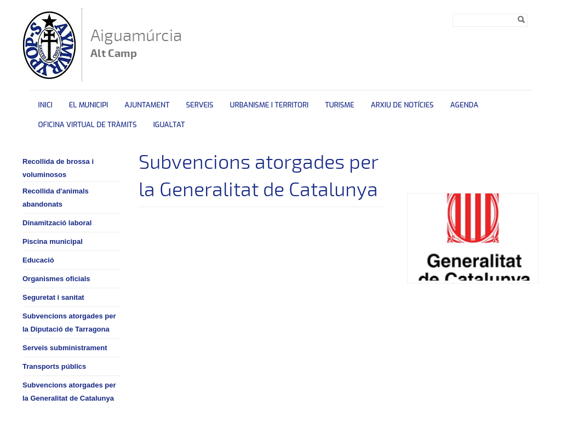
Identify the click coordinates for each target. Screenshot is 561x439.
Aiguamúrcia (136, 44)
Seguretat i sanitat (53, 297)
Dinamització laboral (56, 223)
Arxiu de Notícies (402, 105)
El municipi (88, 105)
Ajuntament (146, 105)
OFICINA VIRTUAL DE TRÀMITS (87, 124)
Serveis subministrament (64, 348)
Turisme (339, 105)
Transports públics (54, 366)
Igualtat (169, 124)
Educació (38, 260)
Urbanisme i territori (269, 105)
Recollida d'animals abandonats (55, 197)
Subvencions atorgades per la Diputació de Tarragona (69, 322)
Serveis (199, 105)
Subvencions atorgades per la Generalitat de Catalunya (69, 391)
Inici (45, 105)
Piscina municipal (52, 241)
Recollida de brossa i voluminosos (58, 168)
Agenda (464, 105)
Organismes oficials (56, 279)
